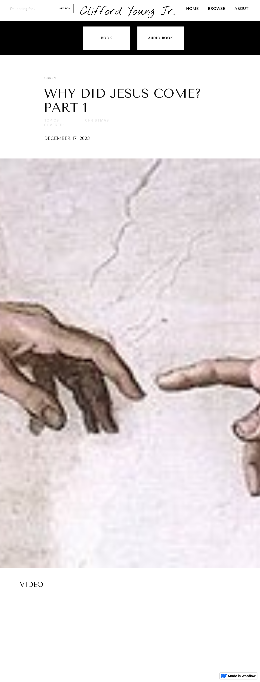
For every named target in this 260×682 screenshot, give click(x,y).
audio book (160, 38)
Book (106, 38)
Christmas (97, 121)
